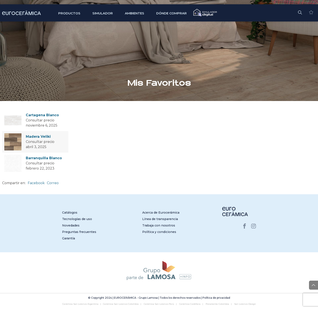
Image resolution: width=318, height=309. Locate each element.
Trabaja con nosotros (158, 225)
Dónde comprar (171, 13)
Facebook (36, 183)
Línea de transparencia (160, 219)
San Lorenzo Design (245, 304)
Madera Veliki (38, 137)
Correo (53, 183)
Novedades (71, 225)
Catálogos (69, 212)
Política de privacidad (216, 297)
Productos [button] (69, 13)
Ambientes (134, 13)
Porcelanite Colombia (217, 304)
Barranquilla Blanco (44, 158)
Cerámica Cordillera (189, 304)
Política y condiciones (159, 232)
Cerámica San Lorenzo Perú (159, 304)
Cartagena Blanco (42, 115)
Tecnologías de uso (77, 219)
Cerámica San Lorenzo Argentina (80, 304)
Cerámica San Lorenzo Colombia (121, 304)
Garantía (68, 238)
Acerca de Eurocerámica (160, 212)
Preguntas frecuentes (79, 232)
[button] (300, 12)
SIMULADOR (102, 13)
